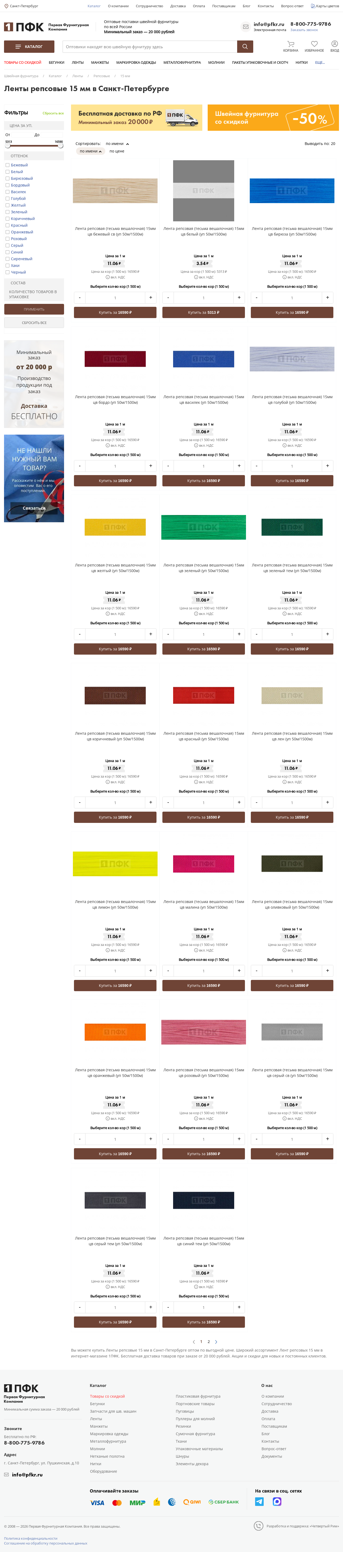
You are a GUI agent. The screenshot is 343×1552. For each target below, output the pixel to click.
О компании (118, 5)
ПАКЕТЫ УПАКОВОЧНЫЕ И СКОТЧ (260, 62)
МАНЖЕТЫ (100, 62)
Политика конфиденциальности (30, 1538)
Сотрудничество (149, 5)
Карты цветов (327, 5)
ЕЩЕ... (320, 62)
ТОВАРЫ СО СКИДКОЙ (22, 62)
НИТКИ (302, 62)
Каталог (94, 5)
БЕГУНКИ (56, 62)
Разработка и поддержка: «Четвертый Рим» (303, 1526)
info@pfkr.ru (269, 24)
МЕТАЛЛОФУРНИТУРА (182, 62)
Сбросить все (53, 113)
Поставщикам (224, 5)
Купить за (115, 312)
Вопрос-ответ (292, 5)
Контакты (266, 5)
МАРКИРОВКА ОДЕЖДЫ (136, 62)
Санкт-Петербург (24, 5)
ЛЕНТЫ (78, 62)
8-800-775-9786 (310, 24)
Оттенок (17, 155)
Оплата (199, 5)
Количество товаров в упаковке (31, 294)
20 (335, 143)
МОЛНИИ (216, 62)
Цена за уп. (19, 125)
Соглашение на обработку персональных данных (45, 1543)
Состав (15, 282)
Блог (247, 5)
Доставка (178, 5)
